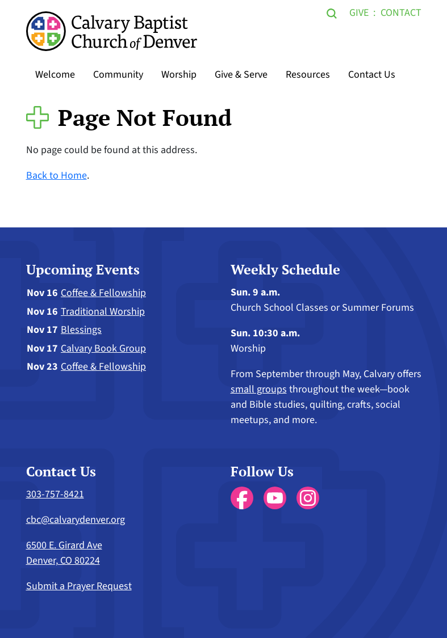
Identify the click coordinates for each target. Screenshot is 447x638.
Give (359, 13)
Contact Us (371, 74)
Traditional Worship (103, 312)
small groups (259, 389)
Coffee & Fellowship (103, 293)
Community (118, 74)
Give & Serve (241, 74)
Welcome (55, 74)
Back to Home (56, 175)
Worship (179, 74)
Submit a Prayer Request (79, 586)
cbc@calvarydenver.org (75, 520)
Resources (308, 74)
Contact (401, 13)
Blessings (81, 330)
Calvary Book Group (103, 348)
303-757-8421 (55, 494)
